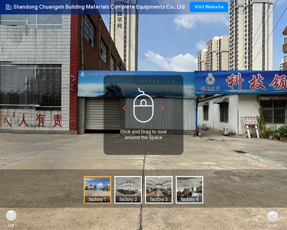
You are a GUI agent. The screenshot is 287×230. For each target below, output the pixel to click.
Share (273, 225)
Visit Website (209, 7)
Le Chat (247, 219)
